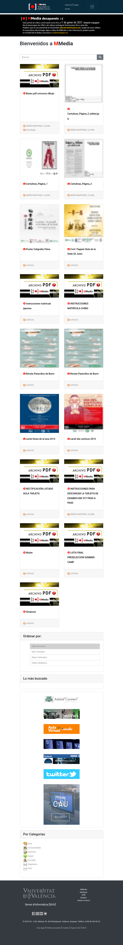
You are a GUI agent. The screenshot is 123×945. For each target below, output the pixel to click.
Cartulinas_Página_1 (35, 184)
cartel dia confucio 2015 (81, 439)
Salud (30, 856)
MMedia (83, 889)
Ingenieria (32, 864)
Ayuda (67, 9)
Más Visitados (38, 652)
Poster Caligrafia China (36, 249)
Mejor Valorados (39, 657)
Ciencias (32, 852)
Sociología (31, 130)
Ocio (30, 868)
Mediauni (83, 892)
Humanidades (34, 847)
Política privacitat (53, 928)
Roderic (84, 898)
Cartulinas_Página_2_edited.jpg (83, 114)
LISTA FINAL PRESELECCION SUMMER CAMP (81, 557)
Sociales (32, 860)
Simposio (29, 611)
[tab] (61, 844)
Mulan (28, 552)
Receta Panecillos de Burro (39, 373)
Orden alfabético (39, 663)
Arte (30, 843)
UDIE (84, 895)
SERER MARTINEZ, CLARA (38, 126)
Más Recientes (39, 646)
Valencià (68, 5)
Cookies (65, 928)
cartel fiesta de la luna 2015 (39, 439)
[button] (9, 472)
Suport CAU (75, 928)
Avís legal (41, 928)
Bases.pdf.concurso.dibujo (38, 93)
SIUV (84, 928)
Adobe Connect (83, 900)
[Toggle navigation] (92, 6)
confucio (30, 265)
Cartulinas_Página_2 (79, 184)
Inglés (76, 5)
